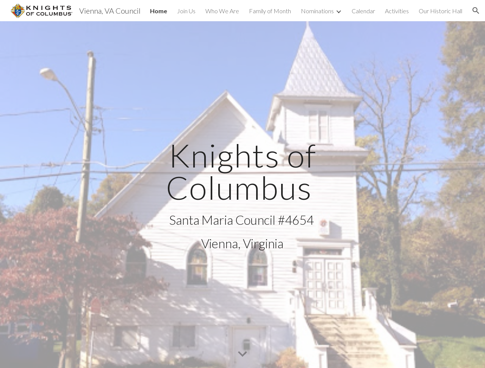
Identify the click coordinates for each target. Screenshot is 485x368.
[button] (476, 11)
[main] (242, 195)
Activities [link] (397, 10)
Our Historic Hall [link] (440, 10)
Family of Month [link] (270, 10)
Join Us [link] (186, 10)
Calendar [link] (363, 10)
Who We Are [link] (222, 10)
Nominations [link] (317, 10)
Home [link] (158, 10)
